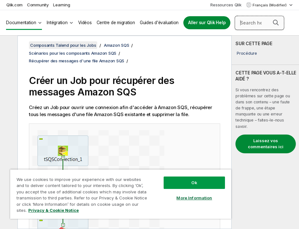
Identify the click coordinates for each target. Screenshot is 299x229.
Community (38, 4)
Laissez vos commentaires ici (265, 143)
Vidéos (85, 22)
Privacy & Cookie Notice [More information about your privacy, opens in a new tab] (53, 210)
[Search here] (259, 23)
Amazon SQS (116, 45)
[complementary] (265, 132)
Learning (61, 4)
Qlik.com (14, 4)
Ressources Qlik (225, 4)
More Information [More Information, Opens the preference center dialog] (194, 197)
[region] (120, 194)
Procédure (247, 53)
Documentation (21, 22)
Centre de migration (116, 22)
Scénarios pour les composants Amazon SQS (72, 53)
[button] (276, 22)
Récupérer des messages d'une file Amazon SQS (76, 60)
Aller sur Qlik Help (207, 22)
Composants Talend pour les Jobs (63, 45)
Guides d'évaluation (159, 22)
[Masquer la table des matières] (8, 45)
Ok (194, 182)
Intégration (57, 22)
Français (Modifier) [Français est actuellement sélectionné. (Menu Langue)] (270, 5)
